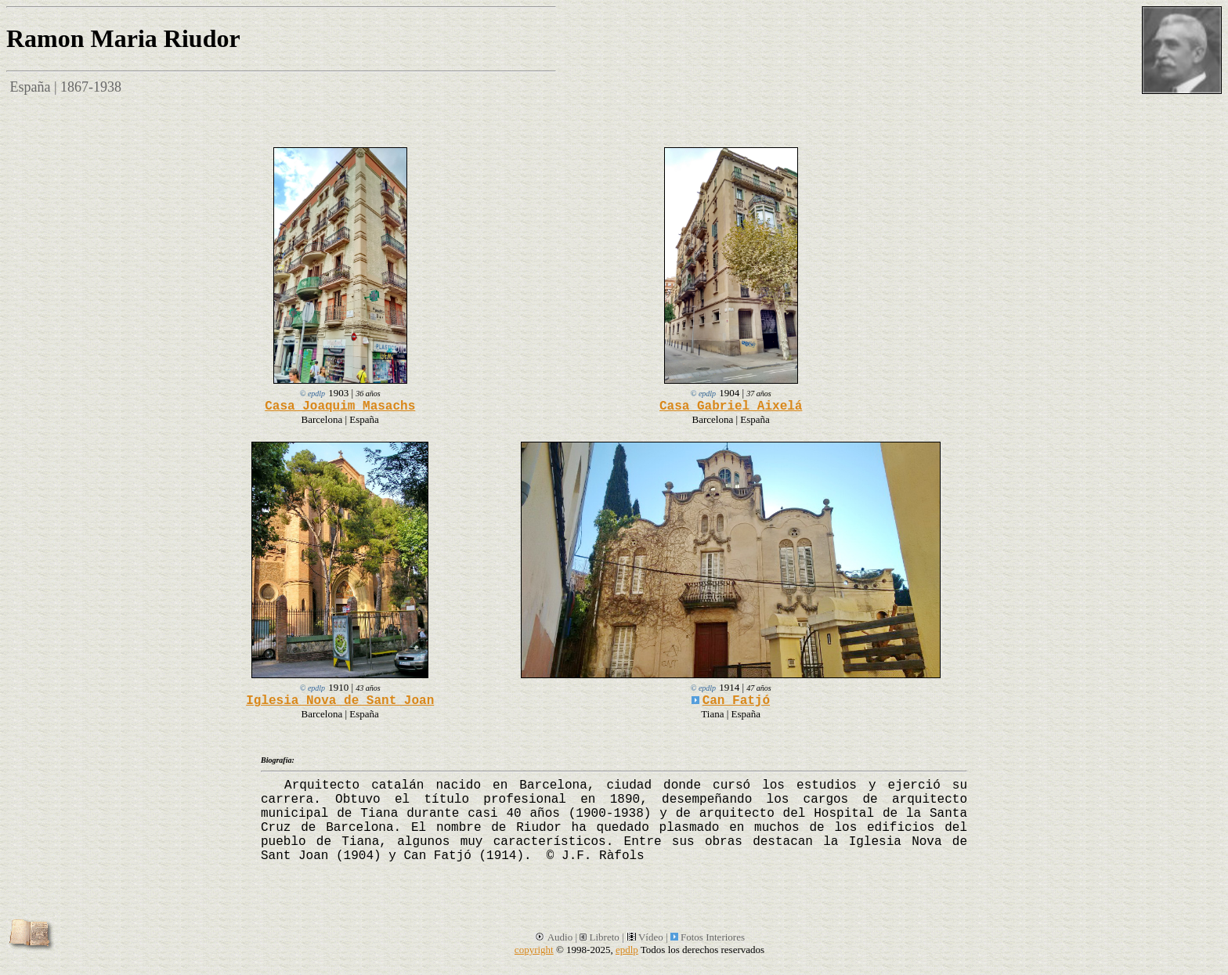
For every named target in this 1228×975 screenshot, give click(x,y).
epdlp (627, 949)
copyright (534, 949)
